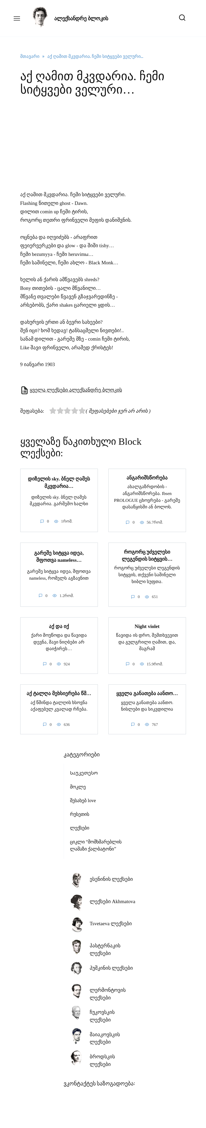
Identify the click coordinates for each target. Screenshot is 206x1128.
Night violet (147, 625)
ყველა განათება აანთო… (147, 692)
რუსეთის (79, 813)
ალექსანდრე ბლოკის (81, 18)
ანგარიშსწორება (147, 477)
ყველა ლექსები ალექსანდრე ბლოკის (76, 390)
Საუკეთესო (84, 771)
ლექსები (79, 826)
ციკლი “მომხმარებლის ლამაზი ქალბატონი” (96, 844)
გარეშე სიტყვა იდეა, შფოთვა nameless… (59, 556)
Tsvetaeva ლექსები (111, 922)
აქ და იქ (59, 625)
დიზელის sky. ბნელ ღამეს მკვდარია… (59, 482)
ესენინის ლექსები (111, 878)
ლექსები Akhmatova (112, 900)
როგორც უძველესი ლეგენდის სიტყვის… (147, 554)
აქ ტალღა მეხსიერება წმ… (59, 692)
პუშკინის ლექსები (111, 966)
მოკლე (78, 785)
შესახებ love (83, 799)
